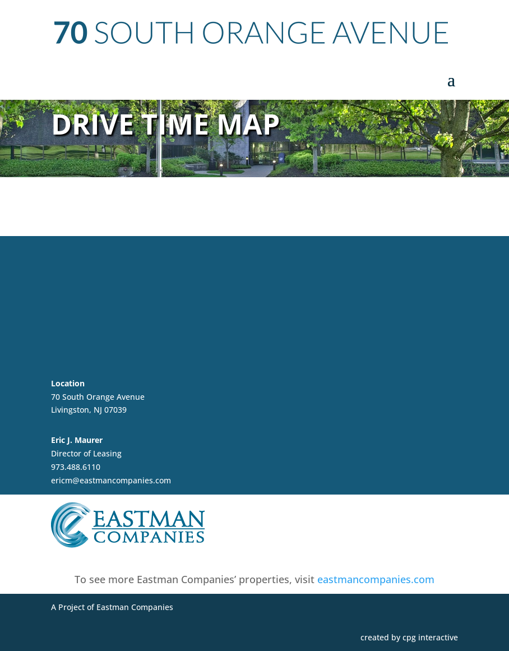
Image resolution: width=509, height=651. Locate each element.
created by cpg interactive (409, 637)
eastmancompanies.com (375, 579)
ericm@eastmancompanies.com (111, 480)
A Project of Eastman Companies (112, 607)
